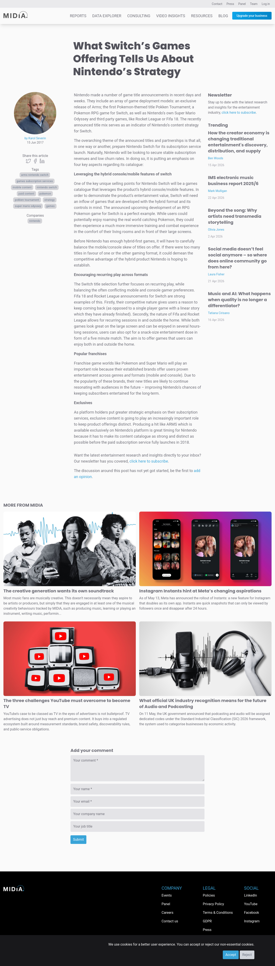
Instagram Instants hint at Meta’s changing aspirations (200, 591)
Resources (201, 16)
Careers (167, 913)
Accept (230, 955)
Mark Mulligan (217, 191)
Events (167, 895)
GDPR (207, 921)
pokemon (45, 193)
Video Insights (170, 16)
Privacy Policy (213, 904)
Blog (223, 16)
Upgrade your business (252, 15)
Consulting (138, 16)
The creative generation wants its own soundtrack (58, 591)
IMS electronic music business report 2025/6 (233, 181)
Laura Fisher (216, 274)
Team (254, 4)
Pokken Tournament (27, 199)
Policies (209, 895)
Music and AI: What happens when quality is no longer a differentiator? (239, 300)
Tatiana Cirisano (219, 313)
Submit (78, 839)
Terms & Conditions (218, 913)
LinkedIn (250, 895)
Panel (242, 4)
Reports (78, 16)
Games (50, 206)
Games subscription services (35, 181)
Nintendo (34, 220)
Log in (266, 4)
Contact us (170, 921)
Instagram (252, 921)
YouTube (250, 904)
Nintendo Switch (47, 187)
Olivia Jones (216, 229)
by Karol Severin (35, 138)
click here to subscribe (149, 461)
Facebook (251, 913)
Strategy (49, 199)
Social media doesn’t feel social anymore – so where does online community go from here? (237, 258)
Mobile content (22, 187)
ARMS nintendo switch (35, 174)
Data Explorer (106, 16)
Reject (247, 955)
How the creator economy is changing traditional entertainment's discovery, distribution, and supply (238, 142)
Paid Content (26, 193)
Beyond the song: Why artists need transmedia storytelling (234, 216)
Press (230, 4)
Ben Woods (215, 158)
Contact (217, 4)
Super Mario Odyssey (28, 206)
